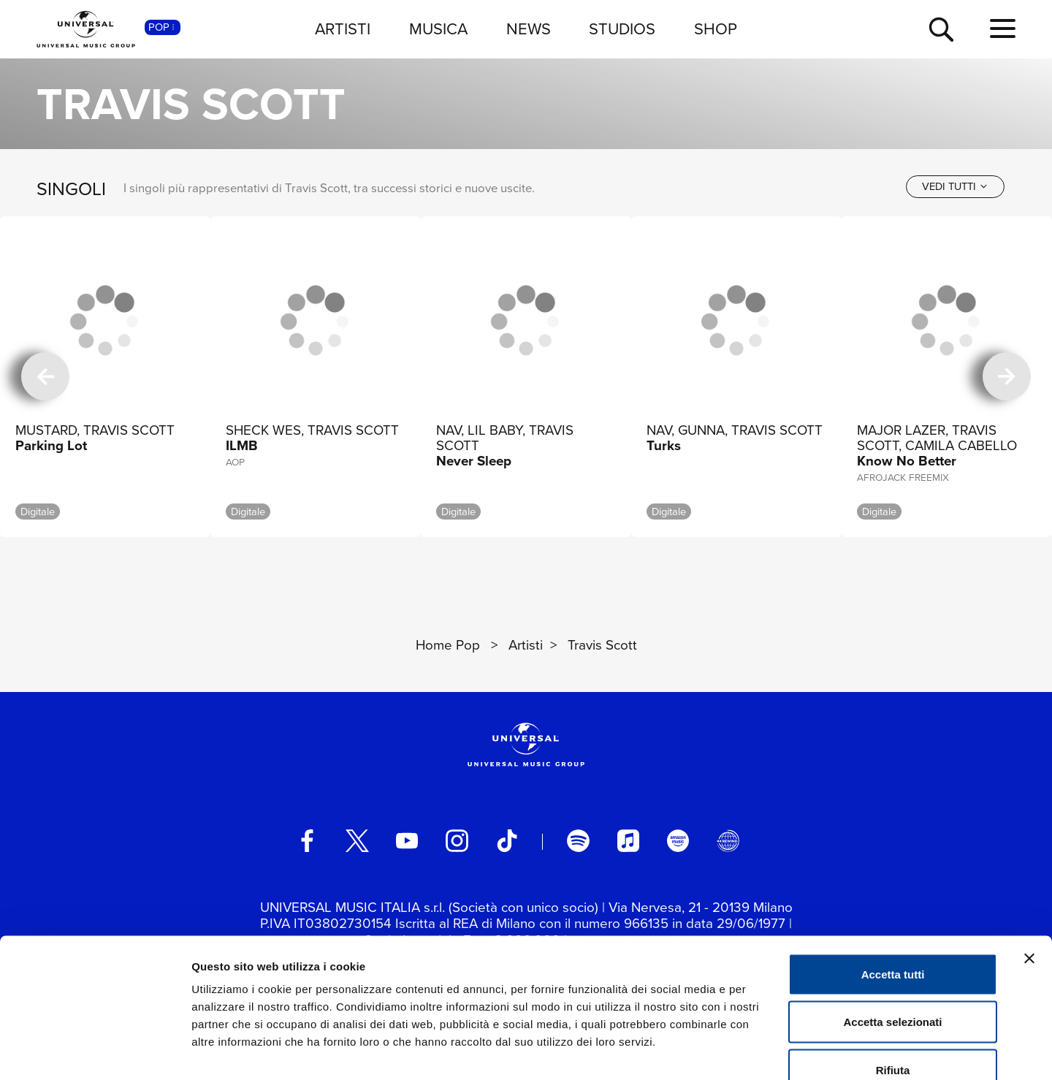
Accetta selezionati (892, 936)
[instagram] (456, 840)
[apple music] (628, 840)
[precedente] (45, 376)
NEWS (528, 29)
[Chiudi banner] (1029, 872)
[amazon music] (678, 840)
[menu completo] (1002, 29)
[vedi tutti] (955, 186)
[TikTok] (507, 840)
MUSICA (438, 29)
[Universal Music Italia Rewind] (727, 840)
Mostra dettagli (768, 1051)
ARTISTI (342, 29)
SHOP (715, 29)
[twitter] (357, 840)
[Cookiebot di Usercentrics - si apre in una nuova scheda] (95, 1051)
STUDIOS (622, 29)
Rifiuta (893, 984)
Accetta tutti (893, 888)
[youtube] (407, 840)
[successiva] (1007, 376)
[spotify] (577, 840)
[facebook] (306, 840)
